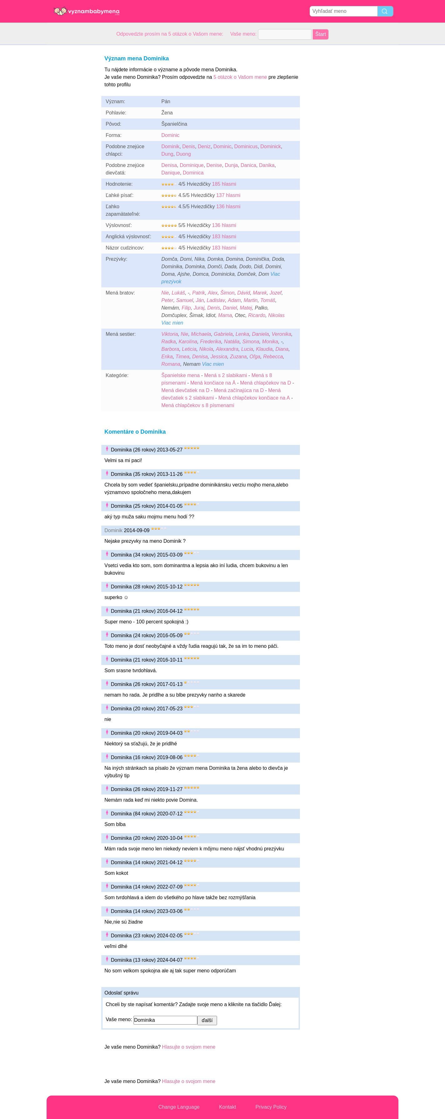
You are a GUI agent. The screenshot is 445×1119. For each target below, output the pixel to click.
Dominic (170, 135)
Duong (183, 154)
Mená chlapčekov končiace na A (254, 398)
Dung (167, 154)
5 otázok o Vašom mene (240, 77)
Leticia (189, 349)
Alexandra (227, 349)
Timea (182, 356)
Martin (250, 300)
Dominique (192, 165)
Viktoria (169, 334)
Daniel (230, 307)
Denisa (169, 165)
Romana (170, 364)
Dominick (270, 146)
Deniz (204, 146)
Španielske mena (180, 375)
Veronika (281, 334)
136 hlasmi (228, 206)
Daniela (260, 334)
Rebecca (273, 356)
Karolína (188, 341)
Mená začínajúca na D (239, 390)
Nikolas (276, 315)
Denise (214, 165)
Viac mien (172, 322)
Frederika (210, 341)
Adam (234, 300)
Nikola (206, 349)
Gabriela (223, 334)
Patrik (198, 292)
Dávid (243, 292)
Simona (250, 341)
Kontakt (227, 1107)
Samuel (184, 300)
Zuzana (238, 356)
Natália (232, 341)
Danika (267, 165)
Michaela (201, 334)
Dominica (193, 172)
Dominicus (246, 146)
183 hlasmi (224, 236)
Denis (188, 146)
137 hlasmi (228, 195)
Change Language (179, 1107)
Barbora (170, 349)
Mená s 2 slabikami (225, 375)
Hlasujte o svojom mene (188, 1047)
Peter (167, 300)
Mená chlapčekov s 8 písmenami (197, 405)
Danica (248, 165)
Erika (167, 356)
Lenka (242, 334)
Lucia (247, 349)
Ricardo (256, 315)
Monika (270, 341)
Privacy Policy (271, 1107)
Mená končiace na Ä (212, 383)
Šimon (227, 292)
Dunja (231, 165)
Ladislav (216, 300)
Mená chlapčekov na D (265, 383)
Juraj (199, 307)
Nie (165, 292)
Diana (282, 349)
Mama (225, 315)
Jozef (275, 292)
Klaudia (264, 349)
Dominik (170, 146)
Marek (260, 292)
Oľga (255, 356)
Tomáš (267, 300)
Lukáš (178, 292)
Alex (213, 292)
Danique (170, 172)
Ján (200, 300)
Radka (168, 341)
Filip (186, 307)
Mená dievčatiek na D (185, 390)
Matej (246, 307)
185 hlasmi (224, 184)
